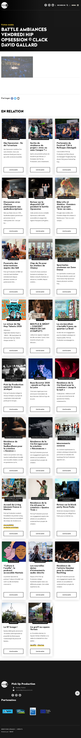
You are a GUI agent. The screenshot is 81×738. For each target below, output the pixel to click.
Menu (75, 5)
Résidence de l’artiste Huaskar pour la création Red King (65, 569)
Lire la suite (13, 170)
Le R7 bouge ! (11, 627)
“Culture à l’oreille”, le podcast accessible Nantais (13, 569)
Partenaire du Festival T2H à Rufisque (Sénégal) (66, 145)
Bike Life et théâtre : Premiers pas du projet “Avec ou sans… (66, 205)
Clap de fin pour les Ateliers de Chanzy (38, 265)
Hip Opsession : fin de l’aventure (13, 144)
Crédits (20, 729)
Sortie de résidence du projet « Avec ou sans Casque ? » (38, 146)
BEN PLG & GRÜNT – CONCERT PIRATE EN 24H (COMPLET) (39, 327)
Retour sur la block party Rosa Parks (66, 506)
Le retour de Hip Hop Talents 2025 (13, 325)
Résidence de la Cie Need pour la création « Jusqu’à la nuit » (66, 386)
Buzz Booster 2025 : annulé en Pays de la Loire (40, 385)
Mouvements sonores (63, 444)
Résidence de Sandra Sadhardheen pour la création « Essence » (13, 446)
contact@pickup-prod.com (24, 690)
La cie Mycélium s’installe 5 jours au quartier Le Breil (67, 326)
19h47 (11, 732)
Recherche (63, 5)
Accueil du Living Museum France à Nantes (12, 507)
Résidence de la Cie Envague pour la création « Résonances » (39, 445)
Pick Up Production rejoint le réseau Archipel (13, 387)
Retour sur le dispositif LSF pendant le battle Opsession (39, 205)
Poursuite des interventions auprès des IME (11, 265)
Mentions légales (8, 729)
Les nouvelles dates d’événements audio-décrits (37, 569)
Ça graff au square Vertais (40, 628)
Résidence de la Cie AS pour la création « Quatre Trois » (39, 506)
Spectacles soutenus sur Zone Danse (66, 267)
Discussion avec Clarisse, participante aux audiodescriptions (13, 205)
